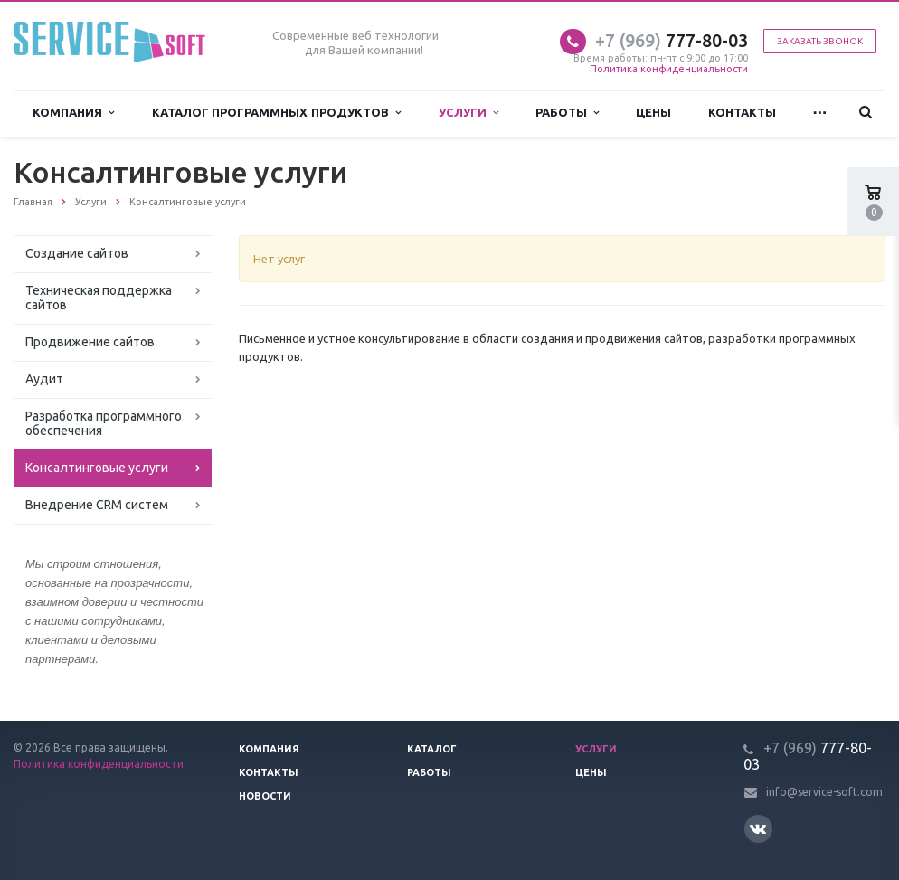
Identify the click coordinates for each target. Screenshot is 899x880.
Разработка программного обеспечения (103, 423)
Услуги (468, 112)
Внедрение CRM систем (96, 504)
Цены (653, 112)
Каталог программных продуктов (276, 112)
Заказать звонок (820, 41)
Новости (265, 795)
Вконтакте (758, 828)
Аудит (44, 379)
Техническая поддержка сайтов (98, 297)
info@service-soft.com (824, 792)
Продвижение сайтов (90, 342)
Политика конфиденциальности (669, 68)
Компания (73, 112)
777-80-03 (671, 40)
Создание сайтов (76, 253)
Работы (567, 112)
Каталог (432, 748)
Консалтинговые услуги (96, 467)
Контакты (742, 112)
